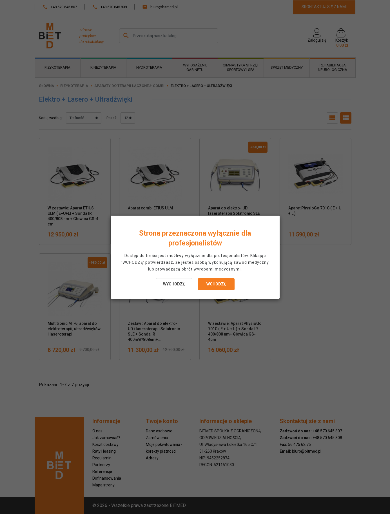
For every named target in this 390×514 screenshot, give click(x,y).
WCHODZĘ (216, 284)
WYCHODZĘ (174, 284)
